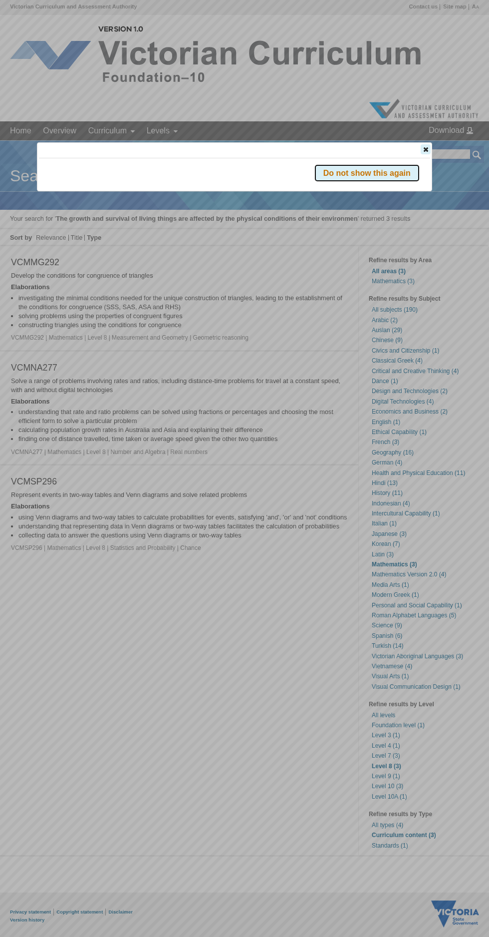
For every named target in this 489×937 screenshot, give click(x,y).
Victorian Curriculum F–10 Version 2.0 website (153, 205)
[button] (426, 149)
